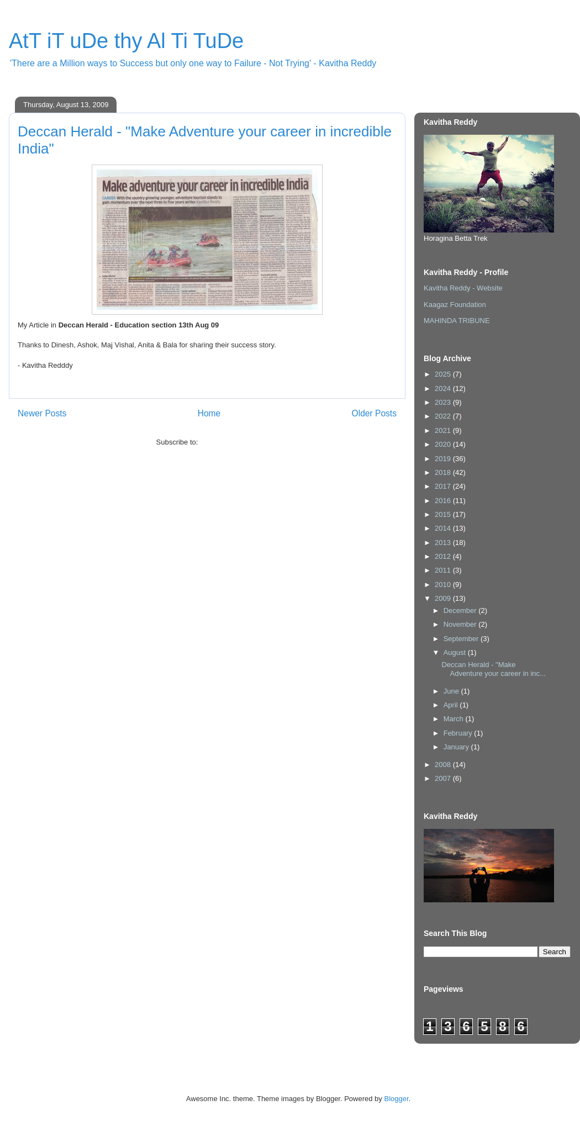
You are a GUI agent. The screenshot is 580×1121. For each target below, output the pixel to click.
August (456, 652)
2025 (444, 374)
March (455, 719)
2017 (444, 486)
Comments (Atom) (229, 442)
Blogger (396, 1098)
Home (209, 413)
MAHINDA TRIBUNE (457, 320)
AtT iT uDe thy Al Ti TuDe (126, 40)
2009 (444, 598)
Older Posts (374, 413)
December (461, 610)
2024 (444, 388)
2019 (444, 458)
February (459, 733)
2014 (444, 528)
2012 (444, 556)
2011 (444, 570)
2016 (444, 500)
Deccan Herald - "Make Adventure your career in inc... (493, 669)
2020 (444, 444)
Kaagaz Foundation (455, 304)
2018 (444, 472)
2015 (444, 514)
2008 (444, 764)
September (462, 638)
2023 (444, 402)
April (452, 705)
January (457, 747)
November (461, 624)
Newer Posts (42, 413)
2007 (444, 778)
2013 (444, 542)
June (452, 691)
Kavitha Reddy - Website (463, 288)
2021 (444, 430)
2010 (444, 584)
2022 (444, 416)
